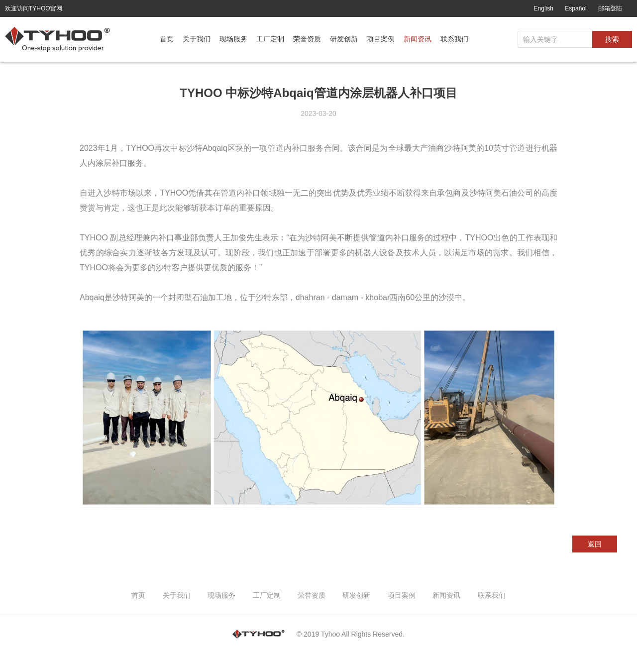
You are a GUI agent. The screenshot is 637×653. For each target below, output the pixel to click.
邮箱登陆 (610, 8)
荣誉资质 (307, 39)
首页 (167, 39)
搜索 (612, 39)
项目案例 (381, 39)
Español (575, 8)
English (543, 8)
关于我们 (197, 39)
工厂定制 (270, 39)
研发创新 (344, 39)
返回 (595, 544)
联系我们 (454, 39)
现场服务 (233, 39)
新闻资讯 (417, 39)
